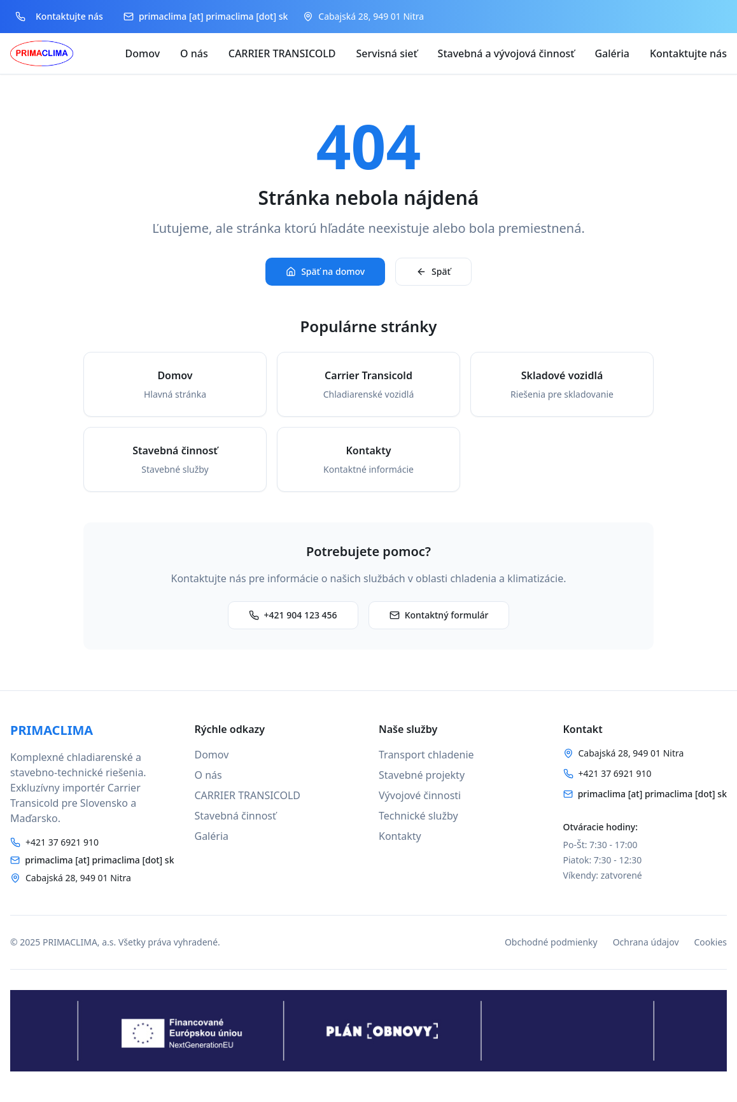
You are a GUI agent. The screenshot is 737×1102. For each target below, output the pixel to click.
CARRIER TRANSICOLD (282, 53)
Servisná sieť (387, 53)
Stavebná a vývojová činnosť (506, 53)
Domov (142, 53)
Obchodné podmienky (551, 942)
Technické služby (418, 816)
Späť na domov (325, 271)
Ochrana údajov (646, 942)
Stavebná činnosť (235, 816)
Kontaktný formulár (439, 615)
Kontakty (400, 836)
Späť (433, 271)
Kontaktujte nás (688, 53)
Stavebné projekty (422, 775)
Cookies (710, 942)
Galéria (611, 53)
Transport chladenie (426, 755)
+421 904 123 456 (293, 615)
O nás (194, 53)
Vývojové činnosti (420, 795)
